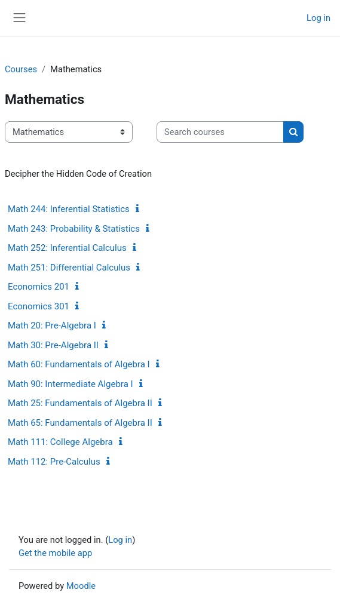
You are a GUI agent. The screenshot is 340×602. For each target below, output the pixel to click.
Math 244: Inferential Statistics (69, 209)
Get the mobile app (55, 553)
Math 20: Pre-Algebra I (52, 325)
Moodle (81, 585)
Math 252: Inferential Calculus (67, 247)
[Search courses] (220, 132)
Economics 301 (38, 306)
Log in (318, 18)
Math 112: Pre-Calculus (54, 461)
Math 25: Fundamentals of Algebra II (80, 403)
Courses (21, 69)
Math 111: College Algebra (60, 442)
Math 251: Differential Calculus (69, 267)
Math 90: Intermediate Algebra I (70, 384)
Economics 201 (38, 286)
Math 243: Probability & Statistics (74, 228)
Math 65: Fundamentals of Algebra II (80, 422)
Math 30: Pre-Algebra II (53, 345)
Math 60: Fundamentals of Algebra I (79, 364)
